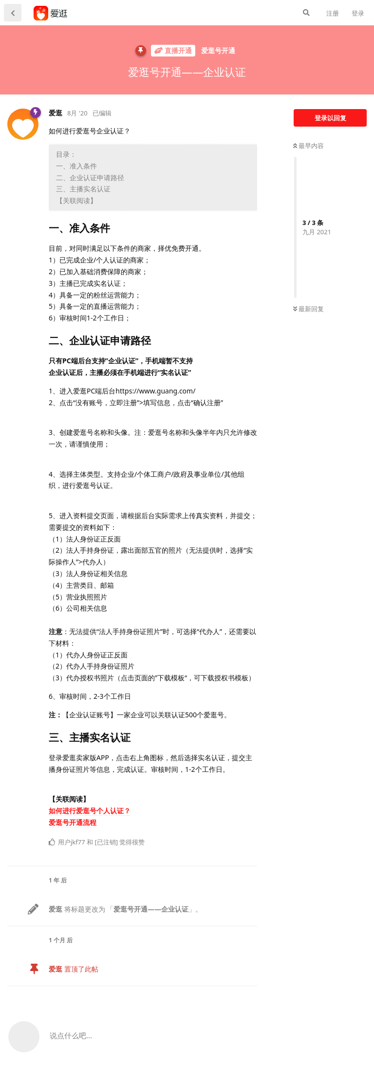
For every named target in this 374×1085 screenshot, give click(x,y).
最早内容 (308, 145)
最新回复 (308, 308)
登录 (358, 13)
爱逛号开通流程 (72, 822)
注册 (332, 13)
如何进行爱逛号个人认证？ (90, 810)
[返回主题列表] (12, 12)
